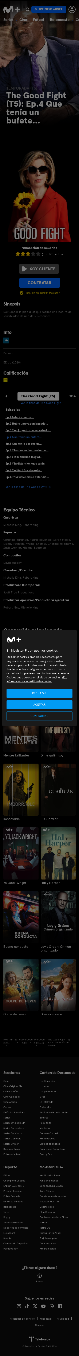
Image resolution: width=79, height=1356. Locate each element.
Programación (48, 1248)
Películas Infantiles (14, 1112)
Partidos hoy (10, 1248)
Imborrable (11, 819)
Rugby (6, 1217)
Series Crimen (11, 1143)
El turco (44, 1117)
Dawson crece (51, 1014)
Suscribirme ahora (49, 9)
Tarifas (43, 1222)
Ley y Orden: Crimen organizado (56, 948)
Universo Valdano (13, 1201)
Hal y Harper (50, 883)
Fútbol (38, 19)
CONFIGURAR (39, 716)
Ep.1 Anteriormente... (19, 417)
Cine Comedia (11, 1096)
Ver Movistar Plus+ (50, 1175)
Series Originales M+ (15, 1122)
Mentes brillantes (16, 755)
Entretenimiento (12, 1154)
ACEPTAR (39, 704)
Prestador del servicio (22, 1318)
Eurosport (9, 1232)
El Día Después (11, 1196)
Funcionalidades (49, 1180)
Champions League (14, 1180)
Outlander (45, 1107)
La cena (44, 1086)
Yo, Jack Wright (14, 883)
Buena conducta (15, 947)
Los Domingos (47, 1081)
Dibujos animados (50, 1143)
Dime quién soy (52, 755)
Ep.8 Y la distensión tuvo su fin (25, 463)
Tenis (6, 1212)
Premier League (12, 1191)
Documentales (11, 1149)
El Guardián (50, 819)
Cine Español (10, 1091)
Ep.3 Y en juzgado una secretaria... (28, 430)
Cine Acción (10, 1101)
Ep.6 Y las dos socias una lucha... (26, 450)
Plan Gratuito (47, 1212)
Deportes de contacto (15, 1227)
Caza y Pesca (47, 1154)
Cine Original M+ (12, 1086)
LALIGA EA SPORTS (13, 1185)
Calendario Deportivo (15, 1243)
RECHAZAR (39, 693)
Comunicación (48, 1243)
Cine (23, 19)
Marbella (45, 1128)
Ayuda (39, 1278)
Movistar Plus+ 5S (49, 1201)
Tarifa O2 (45, 1227)
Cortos (7, 1107)
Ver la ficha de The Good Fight (41, 402)
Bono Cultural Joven (51, 1185)
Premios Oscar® (49, 1133)
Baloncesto (60, 19)
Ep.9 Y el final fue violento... (23, 470)
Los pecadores (48, 1091)
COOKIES (39, 1325)
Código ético (47, 1206)
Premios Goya (47, 1138)
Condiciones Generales (53, 1196)
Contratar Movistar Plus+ (54, 1217)
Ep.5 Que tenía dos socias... (23, 443)
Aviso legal (46, 1318)
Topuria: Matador (13, 1222)
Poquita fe (45, 1122)
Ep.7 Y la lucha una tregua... (23, 456)
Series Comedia (12, 1138)
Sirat (42, 1096)
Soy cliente (39, 269)
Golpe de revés (14, 1014)
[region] (39, 678)
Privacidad (63, 1318)
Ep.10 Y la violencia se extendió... (27, 477)
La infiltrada (46, 1101)
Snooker (8, 1238)
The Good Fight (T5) (38, 396)
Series (8, 19)
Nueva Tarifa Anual (50, 1232)
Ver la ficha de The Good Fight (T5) (28, 486)
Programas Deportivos (52, 1149)
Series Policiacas (12, 1133)
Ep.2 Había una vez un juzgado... (26, 423)
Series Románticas (13, 1128)
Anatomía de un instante (54, 1112)
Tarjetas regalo (48, 1238)
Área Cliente (47, 1191)
